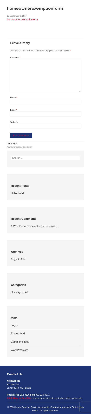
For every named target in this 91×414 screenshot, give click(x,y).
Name (13, 98)
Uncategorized (19, 292)
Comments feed (20, 341)
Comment (15, 57)
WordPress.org (19, 350)
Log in (14, 325)
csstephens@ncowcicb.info (68, 398)
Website (14, 122)
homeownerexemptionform (22, 19)
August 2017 (18, 259)
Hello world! (18, 193)
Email (13, 110)
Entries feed (18, 333)
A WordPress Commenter (25, 226)
